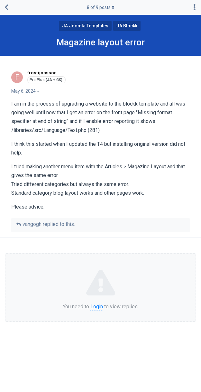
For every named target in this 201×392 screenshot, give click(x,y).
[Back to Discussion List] (6, 7)
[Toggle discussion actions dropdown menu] (194, 7)
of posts (100, 7)
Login (96, 306)
